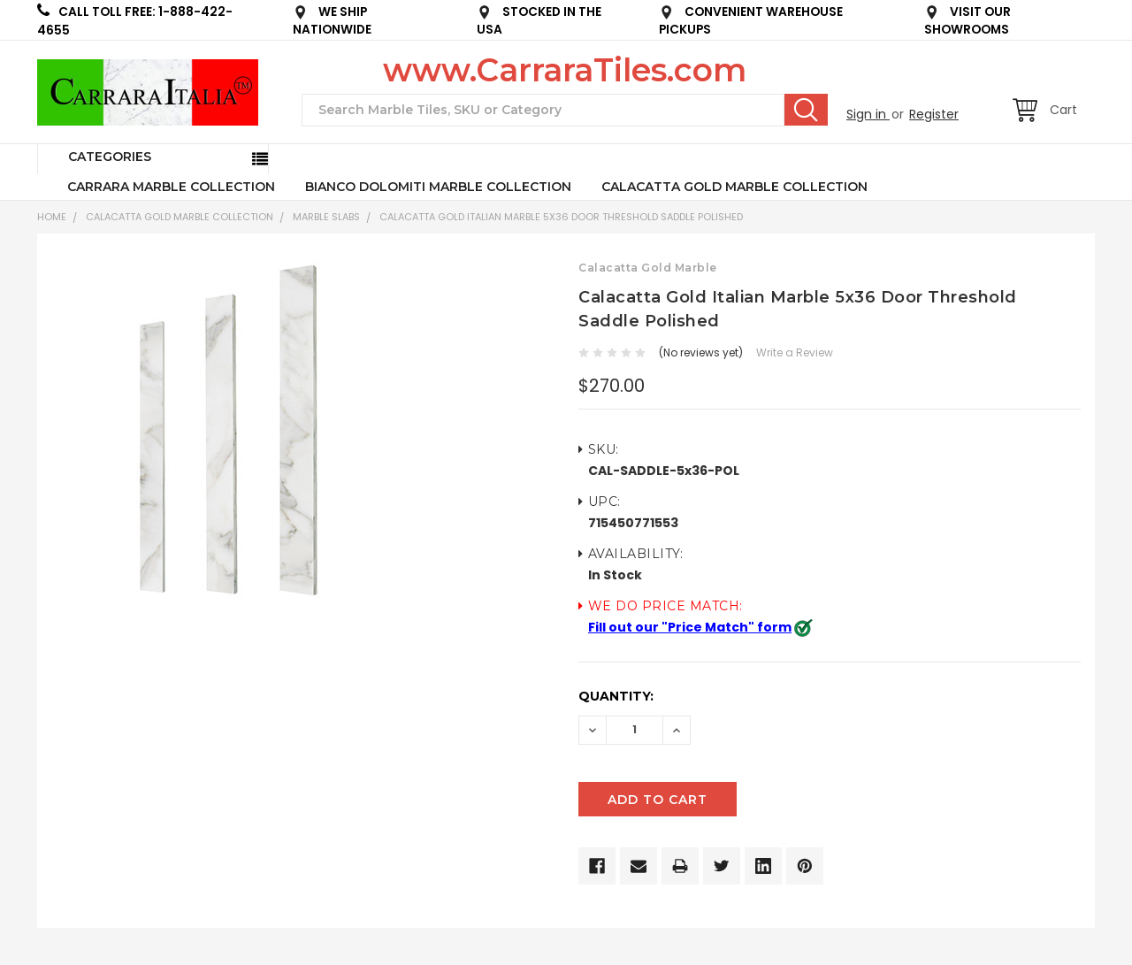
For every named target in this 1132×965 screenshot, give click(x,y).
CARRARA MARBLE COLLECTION (171, 187)
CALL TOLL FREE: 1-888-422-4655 (135, 21)
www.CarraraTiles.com (564, 69)
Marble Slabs (326, 217)
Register (934, 114)
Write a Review (794, 352)
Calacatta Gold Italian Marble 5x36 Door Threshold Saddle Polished (561, 217)
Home (51, 217)
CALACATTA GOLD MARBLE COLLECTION (734, 187)
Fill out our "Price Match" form (690, 627)
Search (806, 110)
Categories (109, 157)
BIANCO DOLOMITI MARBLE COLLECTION (438, 187)
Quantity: (616, 696)
